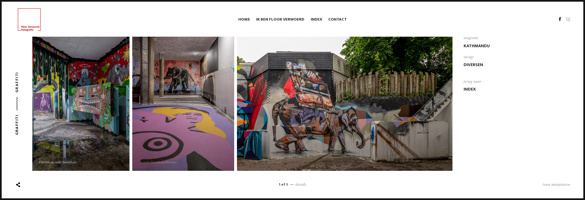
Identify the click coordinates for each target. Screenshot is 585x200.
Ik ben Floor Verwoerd (280, 19)
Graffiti (16, 82)
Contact (337, 19)
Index (316, 19)
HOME (244, 19)
